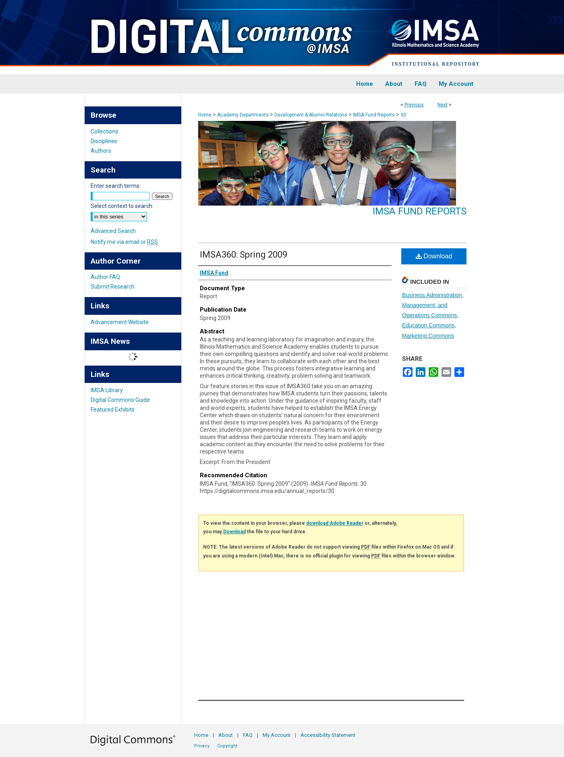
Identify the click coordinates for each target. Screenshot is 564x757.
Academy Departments (243, 115)
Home (205, 115)
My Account (276, 735)
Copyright (227, 746)
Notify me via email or (124, 242)
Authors (101, 151)
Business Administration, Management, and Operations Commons (433, 305)
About (225, 735)
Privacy (201, 746)
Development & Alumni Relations (310, 115)
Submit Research (113, 286)
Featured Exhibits (113, 409)
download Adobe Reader (334, 523)
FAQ (248, 735)
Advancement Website (120, 322)
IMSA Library (107, 390)
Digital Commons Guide (120, 400)
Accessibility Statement (328, 735)
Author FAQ (105, 277)
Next (443, 105)
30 (403, 115)
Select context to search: (122, 206)
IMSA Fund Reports (374, 115)
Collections (104, 131)
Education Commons (428, 325)
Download (434, 256)
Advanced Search (113, 231)
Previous (414, 105)
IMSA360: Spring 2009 (243, 255)
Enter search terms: (116, 186)
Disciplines (104, 141)
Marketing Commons (428, 336)
